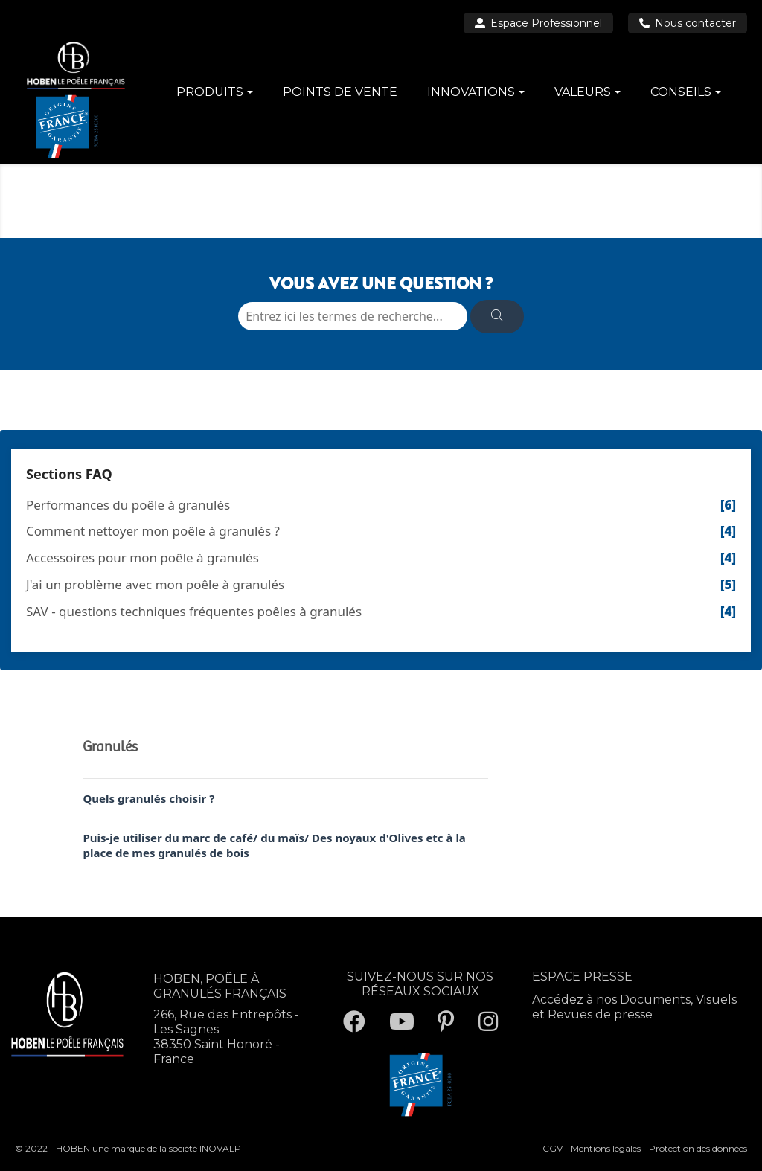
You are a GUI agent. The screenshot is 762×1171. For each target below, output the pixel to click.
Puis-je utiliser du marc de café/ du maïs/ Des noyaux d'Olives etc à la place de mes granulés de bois (274, 845)
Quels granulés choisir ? (148, 798)
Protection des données (698, 1148)
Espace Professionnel (538, 23)
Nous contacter (687, 23)
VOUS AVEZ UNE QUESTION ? (381, 283)
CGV (552, 1148)
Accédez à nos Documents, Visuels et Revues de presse (634, 1006)
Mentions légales (606, 1148)
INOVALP (220, 1148)
